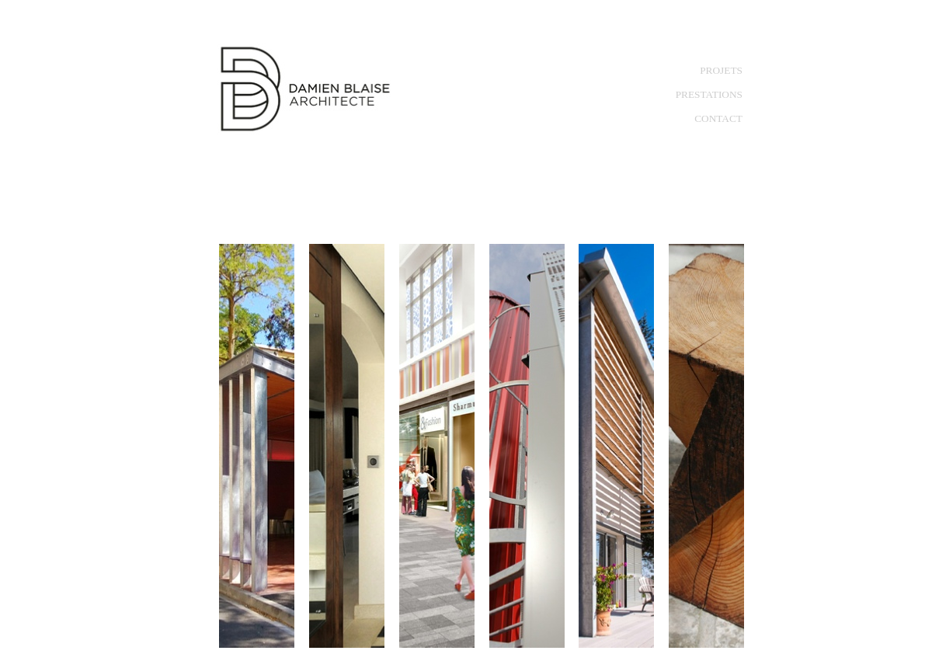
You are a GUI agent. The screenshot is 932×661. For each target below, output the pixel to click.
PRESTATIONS (709, 94)
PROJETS (721, 70)
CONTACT (718, 118)
